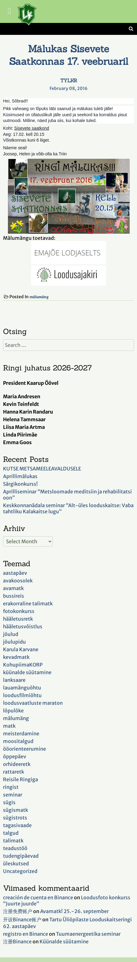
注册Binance (17, 941)
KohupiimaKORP (23, 665)
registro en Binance (25, 934)
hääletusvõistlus (22, 626)
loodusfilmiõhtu (22, 695)
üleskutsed (16, 863)
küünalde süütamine (27, 672)
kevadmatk (16, 657)
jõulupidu (14, 642)
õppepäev (14, 756)
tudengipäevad (21, 856)
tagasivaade (17, 825)
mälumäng (39, 297)
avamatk (13, 588)
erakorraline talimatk (28, 603)
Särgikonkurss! (20, 484)
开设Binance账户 (22, 919)
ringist (11, 787)
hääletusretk (18, 619)
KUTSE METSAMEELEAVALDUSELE (42, 469)
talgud (11, 833)
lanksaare (14, 680)
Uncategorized (20, 871)
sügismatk (15, 810)
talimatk (13, 841)
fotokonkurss (18, 611)
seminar (12, 795)
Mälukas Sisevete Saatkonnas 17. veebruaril (68, 55)
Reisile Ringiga (20, 779)
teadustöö (15, 848)
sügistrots (15, 818)
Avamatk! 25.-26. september (74, 911)
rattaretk (13, 772)
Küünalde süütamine (64, 941)
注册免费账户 (17, 911)
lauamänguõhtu (22, 688)
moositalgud (18, 741)
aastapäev (15, 573)
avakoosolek (18, 581)
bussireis (13, 596)
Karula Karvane (20, 649)
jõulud (10, 634)
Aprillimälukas (20, 476)
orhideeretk (16, 764)
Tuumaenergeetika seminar (88, 934)
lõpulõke (13, 711)
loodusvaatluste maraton (33, 703)
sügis (9, 802)
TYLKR (68, 80)
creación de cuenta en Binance (38, 897)
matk (9, 726)
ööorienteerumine (24, 749)
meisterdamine (21, 733)
